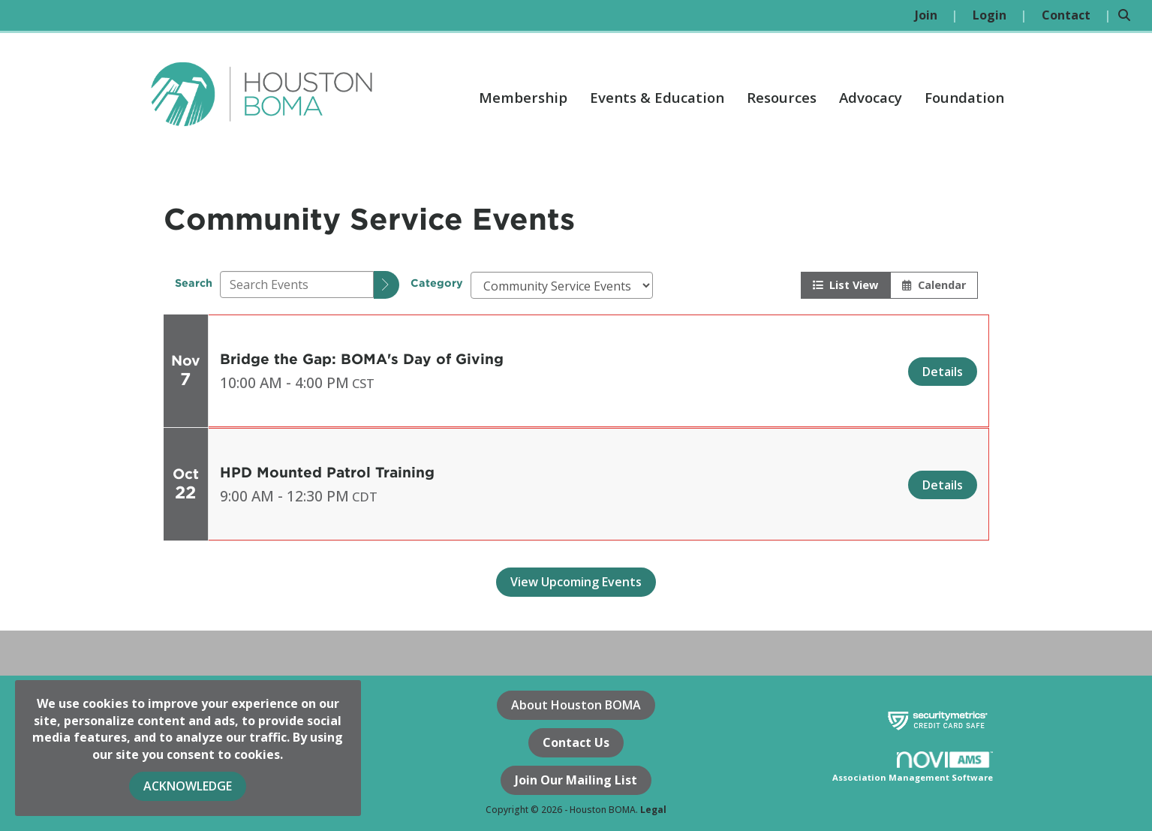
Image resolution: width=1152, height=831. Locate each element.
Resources (782, 97)
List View (845, 285)
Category (437, 282)
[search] (386, 285)
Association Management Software (913, 767)
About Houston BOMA (576, 705)
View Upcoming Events (576, 582)
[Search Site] (1129, 15)
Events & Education (657, 97)
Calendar (934, 285)
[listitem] (936, 15)
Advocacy (870, 97)
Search (193, 282)
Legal (653, 809)
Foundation (964, 97)
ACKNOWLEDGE (187, 786)
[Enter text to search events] (297, 284)
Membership (523, 97)
